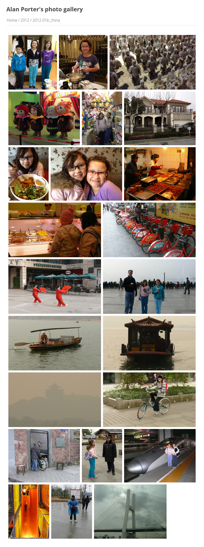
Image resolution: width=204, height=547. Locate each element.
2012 (25, 20)
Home (12, 20)
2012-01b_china (46, 20)
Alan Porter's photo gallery (44, 9)
